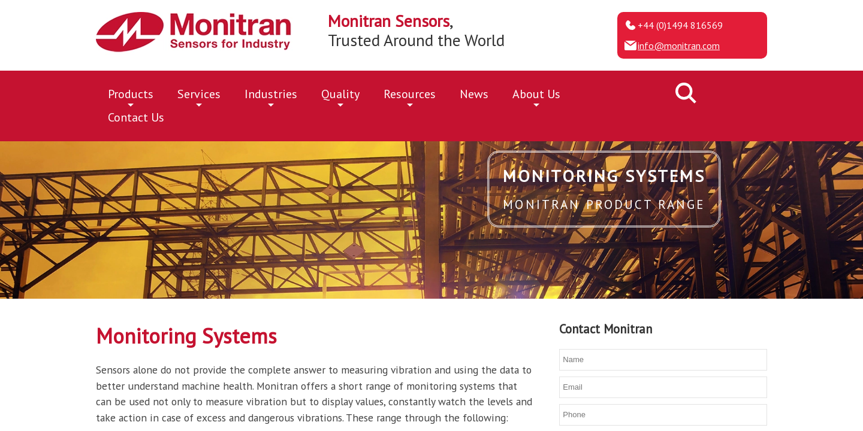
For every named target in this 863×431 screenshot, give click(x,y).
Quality (340, 96)
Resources (410, 96)
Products (130, 96)
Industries (271, 96)
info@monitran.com (679, 45)
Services (199, 96)
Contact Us (136, 117)
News (474, 94)
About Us (536, 96)
